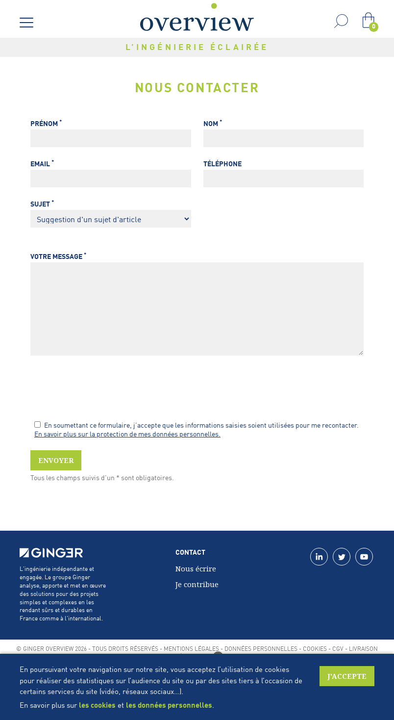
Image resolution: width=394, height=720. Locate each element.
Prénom (46, 123)
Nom (212, 123)
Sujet (42, 204)
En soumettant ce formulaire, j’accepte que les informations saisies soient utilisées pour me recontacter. (196, 425)
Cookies (315, 648)
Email (42, 163)
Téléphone (222, 163)
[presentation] (104, 389)
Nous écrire (195, 568)
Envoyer (56, 460)
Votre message (58, 256)
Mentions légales (191, 648)
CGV (338, 648)
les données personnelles (169, 704)
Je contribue (197, 584)
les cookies (97, 704)
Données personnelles (260, 648)
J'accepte (347, 676)
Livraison (363, 648)
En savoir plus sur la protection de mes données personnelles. (127, 433)
